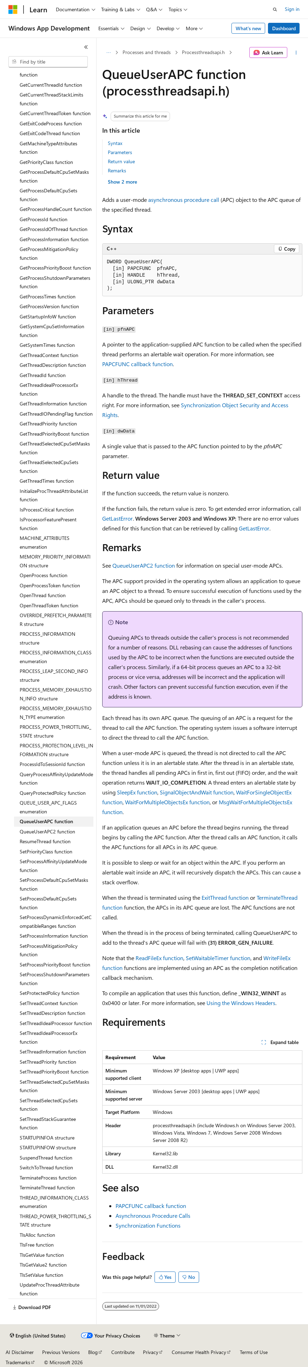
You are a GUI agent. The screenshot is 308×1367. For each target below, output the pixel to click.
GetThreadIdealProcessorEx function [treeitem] (49, 389)
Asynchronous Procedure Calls (153, 1215)
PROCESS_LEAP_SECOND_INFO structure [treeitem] (54, 675)
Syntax (115, 143)
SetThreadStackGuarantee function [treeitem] (48, 1123)
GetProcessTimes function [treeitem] (48, 296)
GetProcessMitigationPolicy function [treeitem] (49, 253)
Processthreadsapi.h (203, 52)
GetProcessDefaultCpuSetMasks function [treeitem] (54, 176)
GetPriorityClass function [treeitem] (46, 162)
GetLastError (117, 518)
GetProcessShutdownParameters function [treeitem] (55, 282)
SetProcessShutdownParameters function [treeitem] (55, 978)
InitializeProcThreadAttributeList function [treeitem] (54, 495)
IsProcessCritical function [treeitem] (47, 509)
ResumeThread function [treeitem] (45, 841)
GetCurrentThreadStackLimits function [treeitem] (51, 99)
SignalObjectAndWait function (197, 792)
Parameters (120, 152)
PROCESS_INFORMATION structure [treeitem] (47, 638)
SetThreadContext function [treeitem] (49, 1003)
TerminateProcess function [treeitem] (48, 1177)
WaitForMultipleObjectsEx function (167, 802)
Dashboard (284, 28)
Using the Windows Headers (241, 1002)
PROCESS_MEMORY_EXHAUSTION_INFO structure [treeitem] (56, 694)
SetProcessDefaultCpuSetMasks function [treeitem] (54, 884)
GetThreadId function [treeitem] (43, 375)
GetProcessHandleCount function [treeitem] (56, 209)
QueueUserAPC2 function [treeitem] (47, 831)
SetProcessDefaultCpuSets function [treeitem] (48, 903)
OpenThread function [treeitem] (43, 595)
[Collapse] (86, 47)
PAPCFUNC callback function (137, 364)
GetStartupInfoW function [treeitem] (48, 316)
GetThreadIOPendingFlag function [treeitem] (56, 413)
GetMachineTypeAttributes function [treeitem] (48, 148)
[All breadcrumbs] (108, 52)
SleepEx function (137, 792)
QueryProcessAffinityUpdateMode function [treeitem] (56, 778)
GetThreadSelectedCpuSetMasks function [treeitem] (55, 448)
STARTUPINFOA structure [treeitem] (47, 1137)
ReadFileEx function (159, 958)
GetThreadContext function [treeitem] (49, 355)
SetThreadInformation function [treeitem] (53, 1051)
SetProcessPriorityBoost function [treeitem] (55, 964)
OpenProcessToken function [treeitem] (50, 585)
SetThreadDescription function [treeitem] (52, 1013)
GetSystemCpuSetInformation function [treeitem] (52, 330)
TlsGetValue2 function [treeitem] (43, 1264)
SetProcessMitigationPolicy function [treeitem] (49, 950)
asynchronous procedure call (183, 199)
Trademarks (18, 1362)
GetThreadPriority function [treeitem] (48, 423)
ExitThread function (225, 897)
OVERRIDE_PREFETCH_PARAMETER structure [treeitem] (56, 619)
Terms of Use (254, 1352)
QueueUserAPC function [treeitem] (46, 821)
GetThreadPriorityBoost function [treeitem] (54, 433)
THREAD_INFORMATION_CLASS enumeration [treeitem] (54, 1202)
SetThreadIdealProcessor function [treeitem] (56, 1023)
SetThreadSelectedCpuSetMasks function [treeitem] (54, 1086)
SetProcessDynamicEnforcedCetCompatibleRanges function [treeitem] (56, 921)
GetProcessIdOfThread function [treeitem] (53, 229)
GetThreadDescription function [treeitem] (53, 365)
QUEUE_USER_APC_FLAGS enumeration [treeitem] (48, 807)
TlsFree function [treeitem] (37, 1244)
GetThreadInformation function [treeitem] (53, 403)
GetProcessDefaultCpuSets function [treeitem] (48, 195)
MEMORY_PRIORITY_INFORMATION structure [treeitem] (55, 561)
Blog (93, 1352)
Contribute (123, 1352)
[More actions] (296, 52)
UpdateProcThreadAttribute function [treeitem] (49, 1289)
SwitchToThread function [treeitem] (46, 1167)
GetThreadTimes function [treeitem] (47, 480)
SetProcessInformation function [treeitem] (54, 935)
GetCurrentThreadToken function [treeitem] (55, 113)
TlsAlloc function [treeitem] (37, 1234)
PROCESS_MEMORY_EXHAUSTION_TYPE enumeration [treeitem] (56, 712)
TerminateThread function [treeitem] (47, 1187)
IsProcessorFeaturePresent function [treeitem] (48, 523)
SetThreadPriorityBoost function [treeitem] (54, 1071)
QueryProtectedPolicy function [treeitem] (53, 793)
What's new (248, 28)
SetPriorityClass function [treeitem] (46, 851)
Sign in (292, 9)
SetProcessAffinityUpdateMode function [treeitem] (53, 865)
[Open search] (275, 9)
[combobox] (48, 61)
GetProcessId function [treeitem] (43, 219)
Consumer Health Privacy (199, 1352)
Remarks (117, 170)
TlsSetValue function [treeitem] (41, 1275)
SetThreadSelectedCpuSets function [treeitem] (49, 1104)
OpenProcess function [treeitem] (43, 575)
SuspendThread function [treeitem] (46, 1157)
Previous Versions (61, 1352)
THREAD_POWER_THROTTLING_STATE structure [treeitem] (55, 1220)
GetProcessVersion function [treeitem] (49, 306)
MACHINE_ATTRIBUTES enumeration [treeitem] (45, 542)
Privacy (150, 1352)
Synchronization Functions (148, 1225)
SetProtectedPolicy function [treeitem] (49, 993)
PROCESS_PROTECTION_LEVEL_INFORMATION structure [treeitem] (56, 750)
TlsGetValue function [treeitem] (42, 1255)
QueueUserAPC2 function (143, 565)
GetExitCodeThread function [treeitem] (50, 133)
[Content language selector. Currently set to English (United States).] (38, 1335)
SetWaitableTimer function (218, 958)
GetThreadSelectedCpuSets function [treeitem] (49, 466)
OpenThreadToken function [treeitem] (49, 605)
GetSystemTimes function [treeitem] (47, 345)
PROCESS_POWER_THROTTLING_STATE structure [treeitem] (55, 731)
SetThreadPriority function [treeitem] (48, 1061)
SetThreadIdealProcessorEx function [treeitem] (48, 1037)
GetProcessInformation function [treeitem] (54, 239)
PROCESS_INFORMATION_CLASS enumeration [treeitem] (56, 657)
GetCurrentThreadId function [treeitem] (51, 84)
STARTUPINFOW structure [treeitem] (48, 1147)
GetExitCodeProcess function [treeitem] (51, 123)
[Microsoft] (13, 9)
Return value (121, 161)
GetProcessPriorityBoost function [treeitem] (55, 267)
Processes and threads (147, 52)
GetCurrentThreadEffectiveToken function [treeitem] (54, 70)
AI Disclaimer (20, 1352)
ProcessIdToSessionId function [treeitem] (52, 764)
